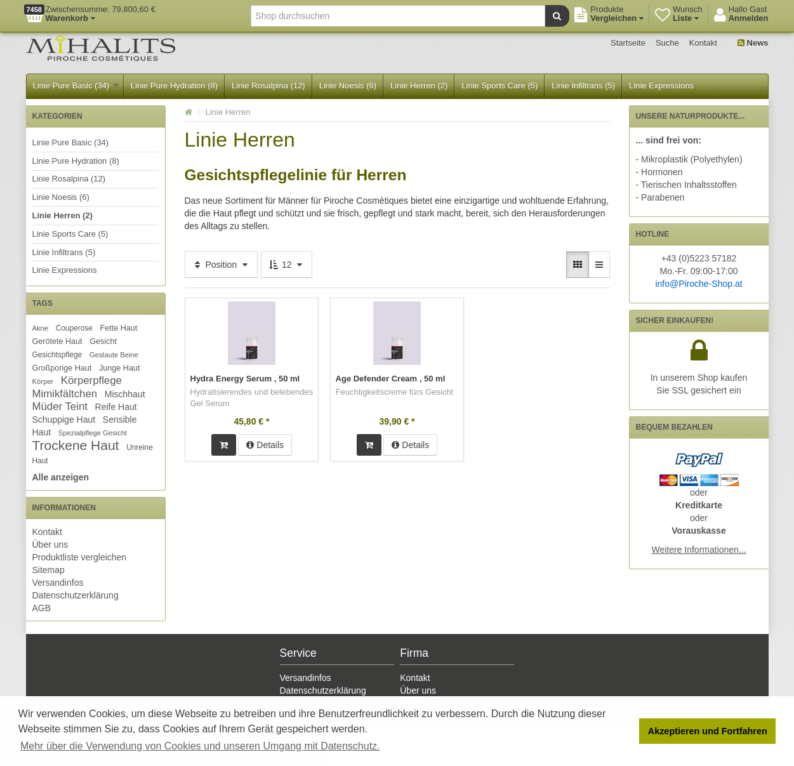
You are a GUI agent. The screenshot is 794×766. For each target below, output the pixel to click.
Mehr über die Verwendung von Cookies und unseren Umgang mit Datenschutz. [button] (200, 746)
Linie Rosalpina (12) (268, 85)
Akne (40, 328)
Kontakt (703, 43)
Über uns (50, 544)
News (753, 43)
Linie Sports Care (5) (499, 85)
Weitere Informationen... (698, 550)
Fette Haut (119, 328)
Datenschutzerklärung (75, 595)
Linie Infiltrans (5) (583, 85)
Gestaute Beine (113, 355)
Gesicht (103, 341)
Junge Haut (119, 368)
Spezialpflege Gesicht (92, 433)
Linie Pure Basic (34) (75, 85)
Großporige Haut (62, 368)
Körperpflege (91, 380)
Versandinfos (58, 583)
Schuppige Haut (64, 419)
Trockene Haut (75, 445)
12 (286, 265)
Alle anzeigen (60, 477)
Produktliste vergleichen (79, 557)
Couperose (74, 328)
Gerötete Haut (57, 341)
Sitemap (48, 570)
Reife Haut (116, 407)
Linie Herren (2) (418, 85)
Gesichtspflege (57, 354)
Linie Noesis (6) (347, 85)
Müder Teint (60, 406)
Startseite (628, 43)
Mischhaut (125, 394)
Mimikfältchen (65, 394)
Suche (667, 43)
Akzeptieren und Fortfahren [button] (707, 731)
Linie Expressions (661, 85)
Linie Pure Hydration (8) (174, 85)
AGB (41, 608)
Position (221, 265)
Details (265, 445)
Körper (43, 381)
